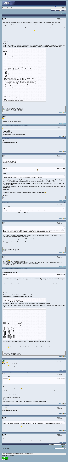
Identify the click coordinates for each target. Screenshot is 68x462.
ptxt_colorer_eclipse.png (8, 109)
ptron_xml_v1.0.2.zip (7, 354)
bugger (3, 116)
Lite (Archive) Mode (26, 453)
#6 (65, 202)
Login (8, 7)
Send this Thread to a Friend (6, 449)
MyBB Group (12, 455)
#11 (65, 372)
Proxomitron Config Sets (18, 9)
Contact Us (3, 453)
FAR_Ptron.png (6, 249)
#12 (65, 405)
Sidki (23, 9)
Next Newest (9, 444)
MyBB (6, 455)
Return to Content (20, 453)
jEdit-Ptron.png (6, 353)
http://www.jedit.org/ (6, 189)
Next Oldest (4, 444)
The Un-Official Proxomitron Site (10, 453)
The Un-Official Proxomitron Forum (7, 9)
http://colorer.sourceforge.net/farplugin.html (9, 146)
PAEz (3, 140)
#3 (65, 125)
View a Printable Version (6, 448)
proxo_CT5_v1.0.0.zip (7, 110)
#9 (65, 268)
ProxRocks (25, 125)
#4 (65, 138)
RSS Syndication (31, 453)
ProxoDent (4, 18)
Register (11, 7)
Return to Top (16, 453)
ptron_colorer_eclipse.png (8, 108)
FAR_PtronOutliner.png (7, 250)
